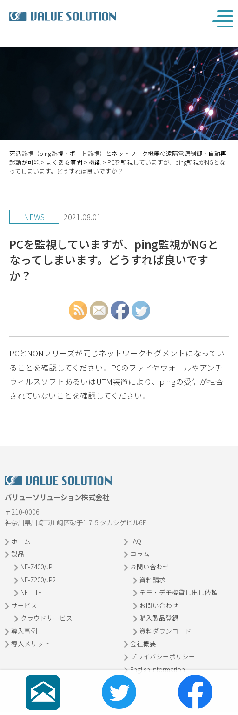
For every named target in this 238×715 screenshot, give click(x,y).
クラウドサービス (46, 617)
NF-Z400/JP (36, 566)
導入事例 (24, 630)
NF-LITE (30, 592)
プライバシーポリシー (162, 656)
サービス (24, 605)
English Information (157, 669)
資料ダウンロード (165, 630)
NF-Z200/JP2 (38, 579)
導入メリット (30, 643)
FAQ (135, 541)
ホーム (21, 541)
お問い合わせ (149, 566)
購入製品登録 (158, 617)
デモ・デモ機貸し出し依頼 (178, 592)
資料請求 (152, 579)
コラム (140, 553)
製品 (17, 553)
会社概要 (143, 643)
